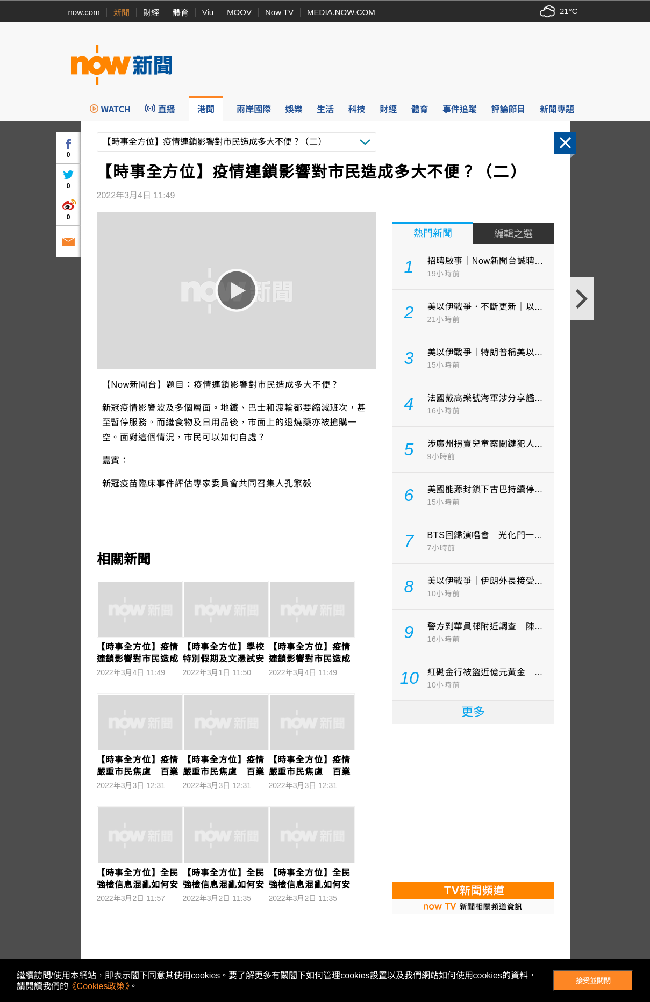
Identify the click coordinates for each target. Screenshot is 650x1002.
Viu (207, 12)
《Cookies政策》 (99, 986)
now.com (84, 12)
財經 (151, 12)
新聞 (121, 12)
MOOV (239, 12)
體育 (181, 12)
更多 (473, 712)
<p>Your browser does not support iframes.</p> (473, 801)
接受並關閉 (593, 981)
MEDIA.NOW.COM (341, 12)
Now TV (279, 12)
